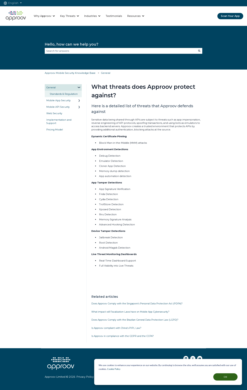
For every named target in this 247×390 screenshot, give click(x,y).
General (105, 72)
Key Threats (67, 16)
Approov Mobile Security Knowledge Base (70, 72)
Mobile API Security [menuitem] (58, 106)
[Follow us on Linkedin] (185, 358)
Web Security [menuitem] (54, 113)
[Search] (199, 51)
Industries (90, 16)
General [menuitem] (51, 87)
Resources (134, 16)
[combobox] (120, 51)
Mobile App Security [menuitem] (58, 100)
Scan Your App (230, 16)
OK (225, 376)
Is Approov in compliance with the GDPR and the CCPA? (122, 336)
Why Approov (42, 16)
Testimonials (114, 16)
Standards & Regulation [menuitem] (64, 93)
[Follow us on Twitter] (192, 358)
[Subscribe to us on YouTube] (199, 358)
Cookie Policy (113, 369)
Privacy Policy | (85, 376)
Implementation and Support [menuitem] (58, 121)
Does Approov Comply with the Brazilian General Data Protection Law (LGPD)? (134, 319)
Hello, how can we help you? (71, 44)
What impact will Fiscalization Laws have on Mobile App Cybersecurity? (130, 311)
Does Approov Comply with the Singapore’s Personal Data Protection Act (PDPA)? (137, 303)
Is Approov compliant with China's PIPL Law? (116, 328)
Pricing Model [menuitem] (54, 129)
